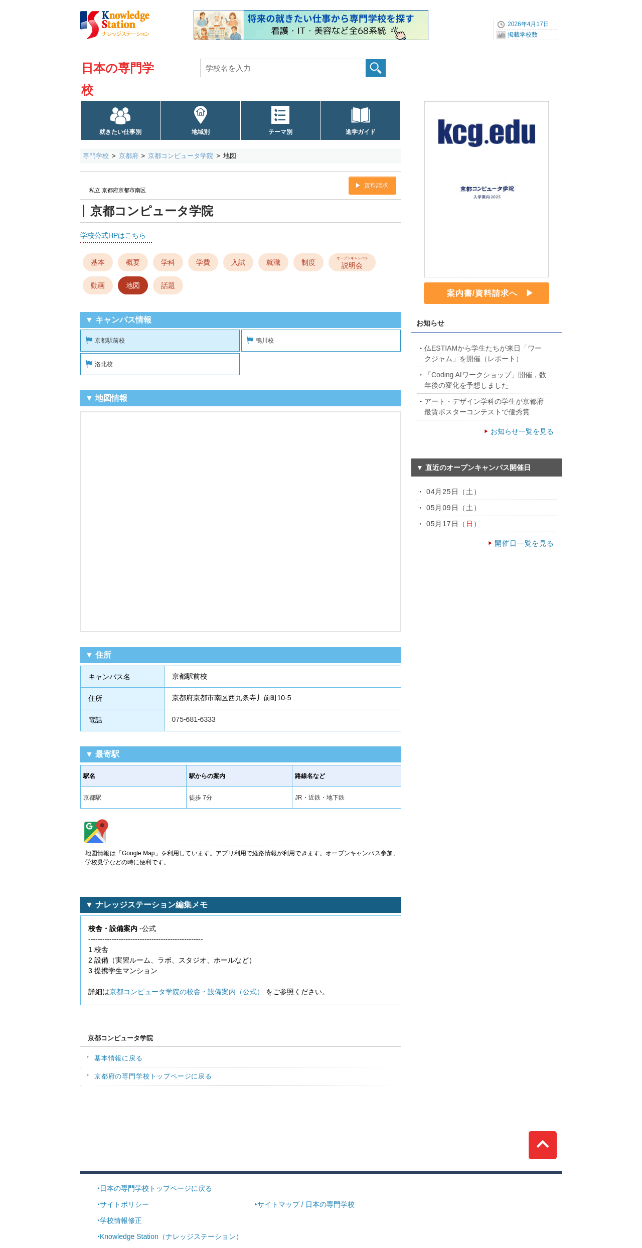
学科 (168, 262)
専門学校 (96, 156)
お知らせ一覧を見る (522, 431)
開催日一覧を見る (524, 543)
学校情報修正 (121, 1220)
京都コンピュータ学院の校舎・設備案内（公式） (186, 992)
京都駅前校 (110, 340)
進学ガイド (361, 131)
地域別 (201, 131)
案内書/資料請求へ (482, 293)
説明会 (352, 262)
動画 (98, 285)
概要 (133, 262)
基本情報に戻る (118, 1058)
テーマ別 (280, 131)
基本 (98, 262)
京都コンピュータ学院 (180, 156)
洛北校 (104, 364)
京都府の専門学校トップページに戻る (153, 1076)
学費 (203, 262)
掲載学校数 (523, 34)
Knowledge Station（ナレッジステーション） (171, 1236)
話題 (168, 285)
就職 (273, 262)
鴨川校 (265, 340)
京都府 (128, 156)
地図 (133, 285)
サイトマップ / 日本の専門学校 (306, 1204)
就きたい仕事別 (120, 131)
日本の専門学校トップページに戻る (156, 1188)
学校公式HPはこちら (113, 235)
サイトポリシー (124, 1204)
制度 (308, 262)
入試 (238, 262)
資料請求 (376, 185)
